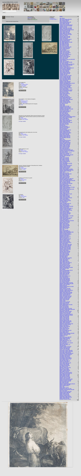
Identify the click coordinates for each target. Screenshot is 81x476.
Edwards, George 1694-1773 (65, 136)
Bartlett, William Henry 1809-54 (65, 33)
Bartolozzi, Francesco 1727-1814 (66, 34)
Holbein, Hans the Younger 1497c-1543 (67, 189)
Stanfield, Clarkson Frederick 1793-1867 (67, 333)
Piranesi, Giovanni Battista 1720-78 (66, 270)
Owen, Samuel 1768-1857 (64, 254)
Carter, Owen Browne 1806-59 (65, 79)
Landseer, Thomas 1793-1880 (65, 209)
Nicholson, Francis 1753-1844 (65, 248)
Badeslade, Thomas (63, 26)
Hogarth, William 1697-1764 (65, 188)
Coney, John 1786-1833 (64, 95)
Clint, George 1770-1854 (64, 92)
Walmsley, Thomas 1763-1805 (65, 367)
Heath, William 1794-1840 (64, 177)
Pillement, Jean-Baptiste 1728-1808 (66, 267)
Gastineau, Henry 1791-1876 (65, 155)
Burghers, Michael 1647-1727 (65, 66)
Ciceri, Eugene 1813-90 (64, 88)
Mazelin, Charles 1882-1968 (65, 231)
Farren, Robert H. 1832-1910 (65, 144)
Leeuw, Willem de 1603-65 (64, 211)
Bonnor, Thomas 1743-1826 (65, 47)
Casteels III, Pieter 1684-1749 (65, 81)
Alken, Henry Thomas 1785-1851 (66, 19)
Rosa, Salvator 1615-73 (64, 305)
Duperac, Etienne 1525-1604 (65, 131)
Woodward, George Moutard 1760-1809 (67, 389)
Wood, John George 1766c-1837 (66, 391)
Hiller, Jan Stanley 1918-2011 (65, 182)
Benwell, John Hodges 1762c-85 (65, 39)
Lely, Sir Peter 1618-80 (64, 214)
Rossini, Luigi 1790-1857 (64, 306)
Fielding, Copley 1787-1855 (65, 145)
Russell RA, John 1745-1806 (65, 313)
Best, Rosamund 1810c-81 (64, 41)
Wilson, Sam (62, 386)
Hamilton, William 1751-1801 (65, 167)
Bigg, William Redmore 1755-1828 (66, 42)
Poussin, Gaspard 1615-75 (64, 277)
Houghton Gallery (25, 84)
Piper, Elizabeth (62, 269)
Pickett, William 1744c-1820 (65, 266)
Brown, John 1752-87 (63, 58)
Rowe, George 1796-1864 (64, 310)
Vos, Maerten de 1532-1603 (65, 365)
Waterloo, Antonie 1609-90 (64, 369)
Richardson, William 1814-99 (65, 291)
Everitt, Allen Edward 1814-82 (65, 142)
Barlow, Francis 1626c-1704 (65, 31)
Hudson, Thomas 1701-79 (64, 192)
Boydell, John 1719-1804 (64, 53)
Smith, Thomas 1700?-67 (64, 331)
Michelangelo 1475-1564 (64, 235)
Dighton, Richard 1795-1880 (65, 121)
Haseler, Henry (62, 171)
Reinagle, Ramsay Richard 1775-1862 (67, 286)
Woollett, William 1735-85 (64, 393)
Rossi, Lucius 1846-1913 (64, 307)
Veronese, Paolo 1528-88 (64, 364)
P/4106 (21, 117)
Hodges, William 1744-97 (64, 186)
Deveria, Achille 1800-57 (64, 118)
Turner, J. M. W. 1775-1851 (65, 349)
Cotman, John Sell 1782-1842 (65, 102)
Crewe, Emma (62, 104)
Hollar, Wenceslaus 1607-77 (65, 190)
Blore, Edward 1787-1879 (64, 44)
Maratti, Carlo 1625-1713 (64, 226)
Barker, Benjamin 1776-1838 (65, 30)
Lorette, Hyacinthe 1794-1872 (65, 218)
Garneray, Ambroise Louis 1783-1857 (66, 154)
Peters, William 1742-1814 (64, 261)
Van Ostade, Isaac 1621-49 (65, 356)
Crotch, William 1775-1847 (64, 106)
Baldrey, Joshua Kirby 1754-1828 (66, 27)
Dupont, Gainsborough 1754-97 (65, 132)
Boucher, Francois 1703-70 (64, 50)
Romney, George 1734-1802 (65, 301)
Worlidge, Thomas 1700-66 (64, 395)
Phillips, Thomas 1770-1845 (65, 263)
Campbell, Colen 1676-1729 (65, 73)
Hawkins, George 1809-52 (64, 175)
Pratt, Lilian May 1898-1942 (65, 279)
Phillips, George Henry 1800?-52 (66, 262)
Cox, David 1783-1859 (64, 103)
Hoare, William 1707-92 (64, 184)
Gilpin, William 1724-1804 (64, 159)
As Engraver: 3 (52, 18)
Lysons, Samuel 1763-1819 (65, 221)
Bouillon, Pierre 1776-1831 (64, 51)
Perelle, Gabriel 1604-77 (64, 260)
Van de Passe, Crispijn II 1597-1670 (66, 351)
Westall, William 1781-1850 (65, 375)
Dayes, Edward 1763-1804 (64, 114)
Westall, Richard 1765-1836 (65, 374)
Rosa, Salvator (23, 85)
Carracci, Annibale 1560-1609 (65, 77)
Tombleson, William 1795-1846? (65, 346)
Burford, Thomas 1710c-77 (64, 65)
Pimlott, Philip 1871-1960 (64, 268)
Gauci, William (62, 156)
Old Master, (30, 17)
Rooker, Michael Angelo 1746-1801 (66, 304)
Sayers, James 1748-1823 (64, 318)
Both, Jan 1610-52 (63, 49)
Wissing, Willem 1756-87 (64, 387)
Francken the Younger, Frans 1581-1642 (67, 150)
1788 (22, 104)
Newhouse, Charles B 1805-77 (65, 246)
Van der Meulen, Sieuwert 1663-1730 (66, 353)
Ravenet (24, 86)
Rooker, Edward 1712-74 (64, 303)
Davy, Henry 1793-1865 (64, 113)
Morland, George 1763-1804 (65, 241)
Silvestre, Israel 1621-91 (64, 325)
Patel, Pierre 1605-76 (63, 256)
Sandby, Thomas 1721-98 (64, 316)
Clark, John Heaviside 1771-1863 (66, 90)
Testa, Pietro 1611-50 (63, 343)
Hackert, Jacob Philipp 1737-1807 (66, 165)
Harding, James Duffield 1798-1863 (66, 169)
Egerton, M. (62, 138)
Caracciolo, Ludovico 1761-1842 (65, 75)
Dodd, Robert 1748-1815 (64, 124)
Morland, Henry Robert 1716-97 (65, 242)
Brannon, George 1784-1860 (65, 56)
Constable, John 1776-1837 (65, 96)
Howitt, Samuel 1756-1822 (64, 191)
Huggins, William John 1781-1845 (66, 193)
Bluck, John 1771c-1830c (64, 45)
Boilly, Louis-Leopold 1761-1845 (65, 46)
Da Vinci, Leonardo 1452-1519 (65, 110)
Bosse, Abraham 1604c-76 (64, 48)
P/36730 (21, 83)
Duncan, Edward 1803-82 (64, 130)
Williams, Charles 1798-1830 (65, 384)
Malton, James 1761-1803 (64, 224)
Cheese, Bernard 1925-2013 (65, 84)
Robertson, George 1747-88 (65, 297)
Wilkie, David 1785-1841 (64, 382)
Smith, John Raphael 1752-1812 (65, 330)
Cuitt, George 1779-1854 (64, 109)
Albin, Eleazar (62, 18)
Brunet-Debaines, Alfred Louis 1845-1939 (67, 59)
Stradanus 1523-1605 (64, 335)
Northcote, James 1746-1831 (65, 251)
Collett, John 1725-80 (63, 94)
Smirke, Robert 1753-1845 (64, 328)
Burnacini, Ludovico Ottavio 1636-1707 (67, 67)
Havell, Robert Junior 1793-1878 (65, 173)
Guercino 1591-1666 (63, 164)
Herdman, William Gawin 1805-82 (66, 179)
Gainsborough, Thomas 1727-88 (65, 152)
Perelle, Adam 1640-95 (64, 259)
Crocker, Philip (62, 105)
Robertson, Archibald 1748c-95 (65, 296)
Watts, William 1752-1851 (64, 371)
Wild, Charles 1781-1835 (64, 381)
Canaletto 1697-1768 (63, 74)
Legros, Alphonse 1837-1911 (65, 213)
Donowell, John (62, 125)
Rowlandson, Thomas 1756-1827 (66, 311)
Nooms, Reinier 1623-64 (64, 250)
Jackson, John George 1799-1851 (66, 197)
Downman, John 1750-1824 (65, 127)
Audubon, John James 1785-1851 (66, 25)
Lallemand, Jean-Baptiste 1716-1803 (66, 206)
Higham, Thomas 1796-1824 (65, 181)
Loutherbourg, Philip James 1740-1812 (67, 220)
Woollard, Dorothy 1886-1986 (65, 392)
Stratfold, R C (62, 336)
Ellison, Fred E (62, 139)
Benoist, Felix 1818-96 (64, 38)
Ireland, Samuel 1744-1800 (65, 196)
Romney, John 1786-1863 (64, 302)
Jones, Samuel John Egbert (65, 199)
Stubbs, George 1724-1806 (65, 337)
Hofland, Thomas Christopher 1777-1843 (67, 187)
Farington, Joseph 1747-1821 (65, 143)
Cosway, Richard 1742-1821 (65, 101)
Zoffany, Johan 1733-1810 (64, 398)
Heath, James (25, 102)
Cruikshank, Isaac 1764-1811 (65, 107)
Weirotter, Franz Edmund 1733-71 (66, 372)
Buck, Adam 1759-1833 (64, 63)
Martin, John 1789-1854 (64, 228)
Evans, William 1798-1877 (64, 141)
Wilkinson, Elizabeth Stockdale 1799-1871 (67, 383)
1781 (22, 88)
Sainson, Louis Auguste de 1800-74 (66, 314)
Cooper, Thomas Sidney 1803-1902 (66, 99)
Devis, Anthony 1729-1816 (64, 119)
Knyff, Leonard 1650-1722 (64, 204)
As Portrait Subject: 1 (53, 19)
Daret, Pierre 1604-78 (64, 112)
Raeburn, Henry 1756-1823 (65, 284)
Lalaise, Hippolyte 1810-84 (64, 205)
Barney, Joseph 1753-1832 (64, 32)
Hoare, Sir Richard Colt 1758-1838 (66, 183)
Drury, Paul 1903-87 (63, 128)
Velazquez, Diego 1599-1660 (65, 360)
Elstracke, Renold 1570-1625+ (65, 140)
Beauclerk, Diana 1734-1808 (65, 36)
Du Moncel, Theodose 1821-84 (65, 129)
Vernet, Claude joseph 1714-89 (65, 362)
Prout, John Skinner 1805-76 (65, 280)
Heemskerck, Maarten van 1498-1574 (66, 178)
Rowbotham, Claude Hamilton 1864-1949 (67, 309)
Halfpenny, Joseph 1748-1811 (65, 166)
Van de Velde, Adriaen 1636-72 (65, 352)
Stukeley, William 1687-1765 (65, 338)
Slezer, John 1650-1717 (64, 327)
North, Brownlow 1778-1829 (65, 252)
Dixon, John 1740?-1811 (64, 123)
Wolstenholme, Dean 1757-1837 (65, 388)
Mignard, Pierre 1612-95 (64, 237)
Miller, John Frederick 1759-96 (65, 238)
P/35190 (21, 195)
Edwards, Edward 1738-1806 (65, 135)
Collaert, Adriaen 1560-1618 (65, 93)
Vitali (23, 197)
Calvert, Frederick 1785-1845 (65, 72)
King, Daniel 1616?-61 (64, 201)
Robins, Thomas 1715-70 (64, 299)
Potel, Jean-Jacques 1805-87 (65, 275)
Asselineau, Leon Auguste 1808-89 (66, 24)
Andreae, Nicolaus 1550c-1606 (65, 22)
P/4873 (21, 133)
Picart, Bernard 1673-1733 (64, 264)
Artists (61, 16)
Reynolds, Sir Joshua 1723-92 (65, 289)
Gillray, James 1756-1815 (64, 158)
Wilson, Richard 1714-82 (64, 385)
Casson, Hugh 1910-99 (64, 80)
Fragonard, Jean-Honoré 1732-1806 (66, 149)
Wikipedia (35, 19)
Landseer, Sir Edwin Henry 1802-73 (66, 208)
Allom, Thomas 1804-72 (64, 21)
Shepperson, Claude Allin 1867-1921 (66, 323)
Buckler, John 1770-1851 (64, 61)
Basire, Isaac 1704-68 (64, 35)
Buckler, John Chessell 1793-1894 (66, 62)
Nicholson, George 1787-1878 (65, 249)
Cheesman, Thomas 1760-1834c (66, 85)
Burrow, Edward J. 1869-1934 (65, 68)
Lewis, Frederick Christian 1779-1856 (66, 215)
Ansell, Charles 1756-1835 (64, 23)
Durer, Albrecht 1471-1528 (64, 133)
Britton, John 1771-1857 (64, 57)
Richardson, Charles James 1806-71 (66, 290)
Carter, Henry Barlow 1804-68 (65, 78)
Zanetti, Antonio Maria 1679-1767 (66, 397)
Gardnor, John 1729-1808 (64, 153)
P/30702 (21, 178)
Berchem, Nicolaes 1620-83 (65, 40)
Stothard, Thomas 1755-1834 (65, 334)
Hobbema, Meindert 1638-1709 (65, 185)
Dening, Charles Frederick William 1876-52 (67, 116)
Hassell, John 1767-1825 (64, 172)
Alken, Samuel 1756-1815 (64, 20)
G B (23, 180)
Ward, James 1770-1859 (64, 368)
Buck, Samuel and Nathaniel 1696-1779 (67, 64)
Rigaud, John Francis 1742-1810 (66, 295)
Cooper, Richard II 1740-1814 (65, 98)
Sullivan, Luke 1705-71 (64, 339)
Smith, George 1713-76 (64, 329)
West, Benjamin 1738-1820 (65, 376)
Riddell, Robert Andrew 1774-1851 (66, 292)
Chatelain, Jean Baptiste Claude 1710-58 (67, 83)
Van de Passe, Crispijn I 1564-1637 (66, 350)
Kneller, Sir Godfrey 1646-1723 (65, 203)
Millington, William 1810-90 (64, 239)
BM (33, 19)
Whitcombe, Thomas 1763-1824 (65, 379)
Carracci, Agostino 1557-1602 (65, 76)
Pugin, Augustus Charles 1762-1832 (66, 282)
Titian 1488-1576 (63, 345)
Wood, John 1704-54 (63, 390)
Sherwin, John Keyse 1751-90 (65, 324)
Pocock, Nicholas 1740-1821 (65, 272)
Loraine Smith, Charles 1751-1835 (66, 217)
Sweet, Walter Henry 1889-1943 (65, 340)
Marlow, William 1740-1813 (64, 227)
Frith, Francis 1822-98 (64, 151)
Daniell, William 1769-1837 (64, 111)
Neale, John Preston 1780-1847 (65, 245)
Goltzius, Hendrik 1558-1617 (65, 161)
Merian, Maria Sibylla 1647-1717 (65, 233)
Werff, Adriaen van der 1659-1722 (66, 373)
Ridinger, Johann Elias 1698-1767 (66, 293)
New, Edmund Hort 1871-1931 (65, 247)
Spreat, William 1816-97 (64, 332)
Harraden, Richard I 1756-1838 (65, 170)
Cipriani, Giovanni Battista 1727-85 (66, 89)
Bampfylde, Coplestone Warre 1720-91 (67, 29)
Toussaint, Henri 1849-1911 (65, 348)
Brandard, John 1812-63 (64, 55)
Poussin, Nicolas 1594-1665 (65, 278)
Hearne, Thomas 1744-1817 (65, 176)
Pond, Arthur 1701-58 (63, 274)
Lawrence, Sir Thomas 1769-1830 (66, 210)
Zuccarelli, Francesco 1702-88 (65, 399)
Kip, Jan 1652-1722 (63, 202)
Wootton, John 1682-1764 (64, 394)
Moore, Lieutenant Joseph (64, 240)
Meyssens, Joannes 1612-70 (65, 234)
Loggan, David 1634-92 (64, 216)
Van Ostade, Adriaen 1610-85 (65, 355)
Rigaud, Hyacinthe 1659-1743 (65, 294)
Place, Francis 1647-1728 (64, 271)
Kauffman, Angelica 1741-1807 (65, 200)
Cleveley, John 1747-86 (64, 91)
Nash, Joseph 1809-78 (64, 243)
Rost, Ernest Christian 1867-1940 (66, 308)
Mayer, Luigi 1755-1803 (64, 230)
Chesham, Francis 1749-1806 (65, 86)
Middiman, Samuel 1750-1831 (65, 236)
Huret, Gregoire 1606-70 (64, 194)
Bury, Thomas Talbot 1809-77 (65, 69)
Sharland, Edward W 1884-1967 (65, 320)
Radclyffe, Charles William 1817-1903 (66, 283)
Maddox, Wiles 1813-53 (64, 223)
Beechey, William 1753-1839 (65, 37)
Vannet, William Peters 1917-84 (65, 358)
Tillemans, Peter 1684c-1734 (65, 344)
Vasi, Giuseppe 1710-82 (64, 359)
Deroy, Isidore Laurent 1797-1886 (66, 117)
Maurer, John (62, 229)
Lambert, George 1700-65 (64, 207)
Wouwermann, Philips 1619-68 (65, 396)
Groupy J (24, 169)
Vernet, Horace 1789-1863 (64, 363)
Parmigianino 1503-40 (64, 255)
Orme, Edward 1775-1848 (64, 253)
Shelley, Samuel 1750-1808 (65, 322)
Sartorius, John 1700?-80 (64, 317)
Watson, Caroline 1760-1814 (65, 370)
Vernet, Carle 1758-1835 (64, 361)
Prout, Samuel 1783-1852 (64, 281)
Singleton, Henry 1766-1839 (65, 326)
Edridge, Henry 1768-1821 (64, 134)
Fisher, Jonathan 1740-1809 (65, 146)
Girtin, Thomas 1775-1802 (64, 160)
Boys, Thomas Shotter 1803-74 (65, 54)
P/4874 (21, 149)
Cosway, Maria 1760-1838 (64, 100)
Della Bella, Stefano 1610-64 (65, 115)
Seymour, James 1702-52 (64, 319)
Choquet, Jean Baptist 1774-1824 (66, 87)
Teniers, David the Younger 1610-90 (66, 342)
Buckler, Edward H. (63, 60)
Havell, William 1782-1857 (64, 174)
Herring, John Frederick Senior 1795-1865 (67, 180)
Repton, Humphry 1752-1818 (65, 288)
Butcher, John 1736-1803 (64, 70)
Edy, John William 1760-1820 (65, 137)
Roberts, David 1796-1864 (64, 298)
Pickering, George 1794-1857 (65, 265)
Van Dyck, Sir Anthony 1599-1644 (66, 354)
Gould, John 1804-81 (63, 162)
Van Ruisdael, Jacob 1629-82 (65, 357)
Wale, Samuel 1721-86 (64, 366)
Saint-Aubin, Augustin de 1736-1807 (66, 315)
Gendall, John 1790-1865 (64, 157)
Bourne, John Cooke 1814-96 (65, 52)
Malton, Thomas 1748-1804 (65, 225)
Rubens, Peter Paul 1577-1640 (65, 312)
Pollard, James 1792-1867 (64, 273)
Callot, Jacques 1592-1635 (64, 71)
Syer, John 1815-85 (63, 341)
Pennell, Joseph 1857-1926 (65, 258)
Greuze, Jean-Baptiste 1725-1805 (66, 163)
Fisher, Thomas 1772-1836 (64, 147)
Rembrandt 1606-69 (63, 287)
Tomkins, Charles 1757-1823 (65, 347)
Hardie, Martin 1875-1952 (64, 168)
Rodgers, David (62, 300)
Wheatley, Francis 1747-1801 (65, 377)
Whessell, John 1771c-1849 (65, 378)
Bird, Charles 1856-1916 (64, 43)
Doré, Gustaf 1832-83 (64, 126)
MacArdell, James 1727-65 (64, 222)
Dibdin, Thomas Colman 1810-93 (66, 120)
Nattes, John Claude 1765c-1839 (66, 244)
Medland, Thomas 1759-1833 (65, 232)
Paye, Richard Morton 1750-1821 (66, 257)
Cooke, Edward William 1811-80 (65, 97)
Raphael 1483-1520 (63, 285)
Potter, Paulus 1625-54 (64, 276)
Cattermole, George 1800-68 (65, 82)
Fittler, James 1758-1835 (64, 148)
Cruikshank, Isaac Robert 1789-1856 (66, 108)
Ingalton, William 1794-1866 (65, 195)
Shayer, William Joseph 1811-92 (65, 321)
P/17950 (21, 167)
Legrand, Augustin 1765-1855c (65, 212)
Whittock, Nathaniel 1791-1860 (65, 380)
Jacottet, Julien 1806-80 (64, 198)
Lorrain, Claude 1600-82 (64, 219)
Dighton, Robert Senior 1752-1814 (66, 122)
